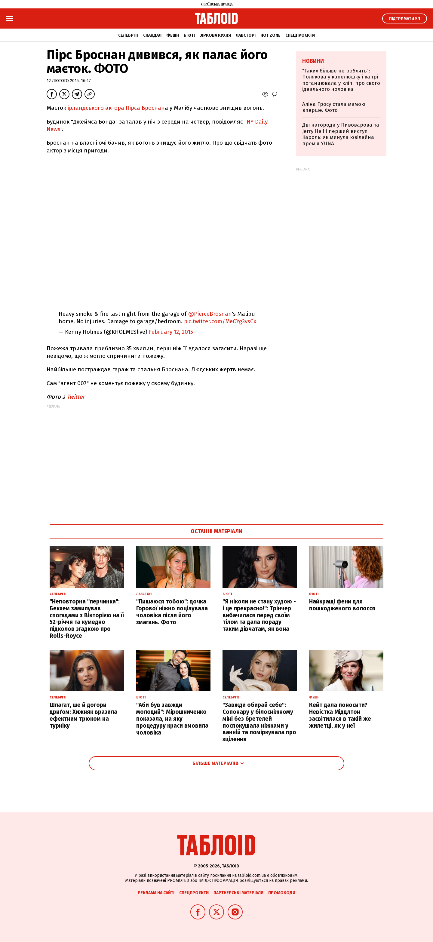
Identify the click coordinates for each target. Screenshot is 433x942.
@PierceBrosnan (210, 313)
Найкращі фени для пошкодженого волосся (342, 605)
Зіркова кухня (215, 35)
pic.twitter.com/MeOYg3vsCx (220, 321)
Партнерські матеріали (238, 892)
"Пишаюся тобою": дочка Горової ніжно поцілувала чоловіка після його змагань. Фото (172, 611)
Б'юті (189, 35)
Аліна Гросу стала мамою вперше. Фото (333, 107)
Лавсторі (246, 35)
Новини (313, 61)
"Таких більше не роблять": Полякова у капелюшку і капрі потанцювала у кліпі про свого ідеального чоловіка (341, 80)
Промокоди (281, 892)
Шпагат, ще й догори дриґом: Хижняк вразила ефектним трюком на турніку (83, 715)
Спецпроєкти (300, 35)
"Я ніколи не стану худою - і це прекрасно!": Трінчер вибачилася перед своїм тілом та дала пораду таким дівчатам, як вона (259, 615)
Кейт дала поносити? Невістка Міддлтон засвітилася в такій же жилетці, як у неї (340, 715)
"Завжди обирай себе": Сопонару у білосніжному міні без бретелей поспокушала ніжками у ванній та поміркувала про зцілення (259, 722)
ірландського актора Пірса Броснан (116, 107)
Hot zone (270, 35)
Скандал (152, 35)
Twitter (75, 396)
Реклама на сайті (156, 892)
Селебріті (128, 35)
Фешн (172, 35)
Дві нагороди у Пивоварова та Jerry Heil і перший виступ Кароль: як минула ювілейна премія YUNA (340, 134)
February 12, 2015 (171, 331)
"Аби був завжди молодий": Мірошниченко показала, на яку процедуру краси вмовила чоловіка (172, 718)
